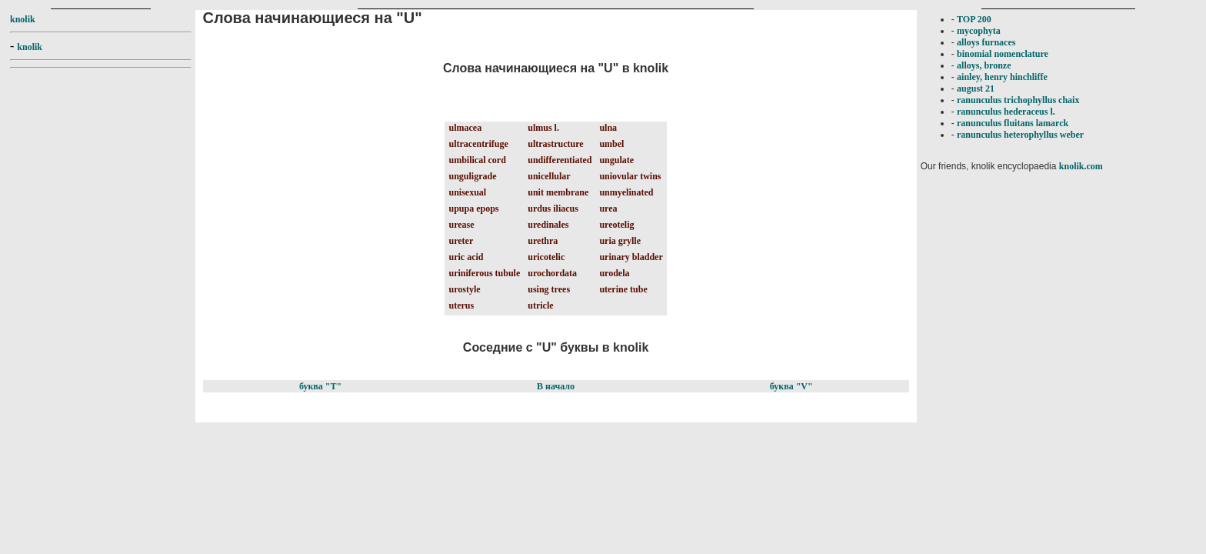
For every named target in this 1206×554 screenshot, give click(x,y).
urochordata (552, 273)
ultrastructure (555, 143)
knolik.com (1081, 166)
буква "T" (320, 386)
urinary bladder (630, 257)
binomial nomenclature (1002, 53)
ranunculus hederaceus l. (1006, 111)
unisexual (467, 192)
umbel (611, 143)
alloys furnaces (986, 42)
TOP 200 (974, 19)
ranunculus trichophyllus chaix (1018, 100)
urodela (614, 273)
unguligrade (472, 176)
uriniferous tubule (484, 273)
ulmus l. (543, 127)
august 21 (975, 88)
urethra (543, 240)
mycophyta (979, 30)
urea (608, 208)
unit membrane (558, 192)
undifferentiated (559, 160)
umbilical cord (476, 160)
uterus (461, 305)
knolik (22, 19)
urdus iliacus (553, 208)
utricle (540, 305)
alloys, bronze (984, 65)
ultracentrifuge (478, 143)
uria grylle (620, 240)
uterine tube (623, 289)
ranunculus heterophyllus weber (1020, 134)
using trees (549, 289)
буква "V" (791, 386)
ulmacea (464, 127)
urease (461, 224)
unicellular (549, 176)
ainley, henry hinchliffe (1002, 77)
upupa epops (473, 208)
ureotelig (616, 224)
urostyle (464, 289)
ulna (608, 127)
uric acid (465, 257)
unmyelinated (626, 192)
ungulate (616, 160)
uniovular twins (630, 176)
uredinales (548, 224)
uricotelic (546, 257)
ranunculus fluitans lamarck (1012, 123)
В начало (556, 386)
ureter (460, 240)
